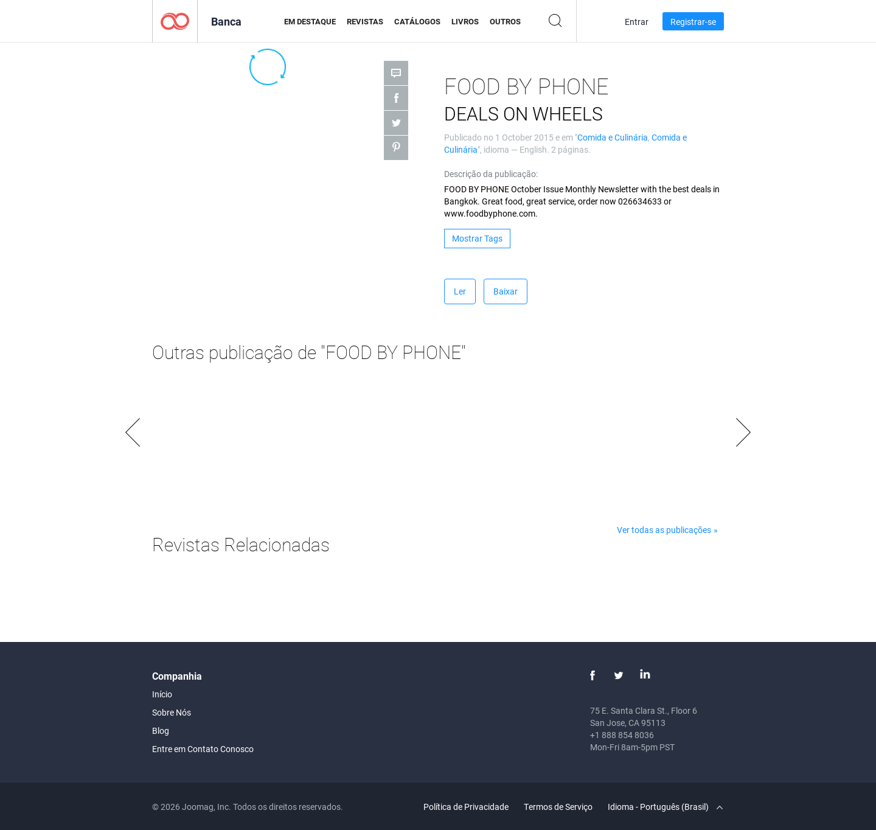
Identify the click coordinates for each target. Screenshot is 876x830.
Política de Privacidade (466, 806)
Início (162, 694)
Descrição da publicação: (491, 174)
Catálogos (417, 21)
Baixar (505, 291)
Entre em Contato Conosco (203, 749)
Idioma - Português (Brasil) (665, 806)
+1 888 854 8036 (622, 735)
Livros (465, 21)
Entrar (636, 21)
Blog (160, 730)
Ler (460, 291)
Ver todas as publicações (664, 529)
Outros (505, 21)
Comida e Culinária (612, 137)
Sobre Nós (171, 712)
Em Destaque (310, 21)
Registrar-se (693, 21)
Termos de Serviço (558, 806)
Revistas (365, 21)
